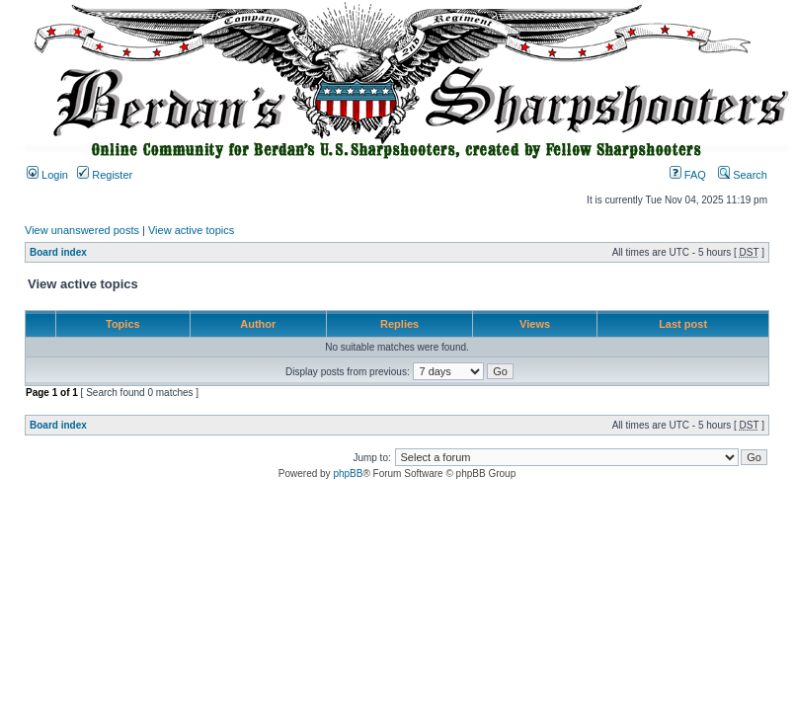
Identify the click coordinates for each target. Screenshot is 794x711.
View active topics (191, 230)
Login (47, 175)
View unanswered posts (82, 230)
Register (104, 175)
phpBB (347, 473)
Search (742, 175)
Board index (58, 252)
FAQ (688, 175)
